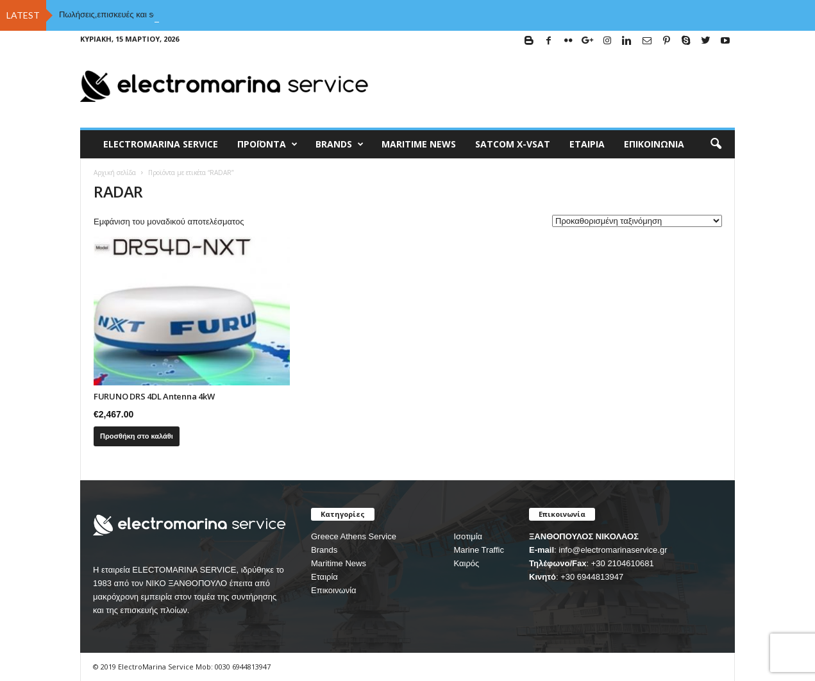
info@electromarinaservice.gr (613, 550)
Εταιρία (587, 144)
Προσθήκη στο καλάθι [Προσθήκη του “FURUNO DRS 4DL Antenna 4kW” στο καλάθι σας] (136, 436)
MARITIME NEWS (419, 144)
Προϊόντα (267, 144)
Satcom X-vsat (512, 144)
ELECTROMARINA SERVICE (160, 144)
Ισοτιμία (467, 536)
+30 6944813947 (591, 577)
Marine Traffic (478, 550)
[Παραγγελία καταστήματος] (637, 221)
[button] (716, 144)
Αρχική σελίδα (115, 172)
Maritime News (338, 563)
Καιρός (466, 563)
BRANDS (339, 144)
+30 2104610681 (622, 563)
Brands (324, 550)
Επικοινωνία (654, 144)
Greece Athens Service (353, 536)
